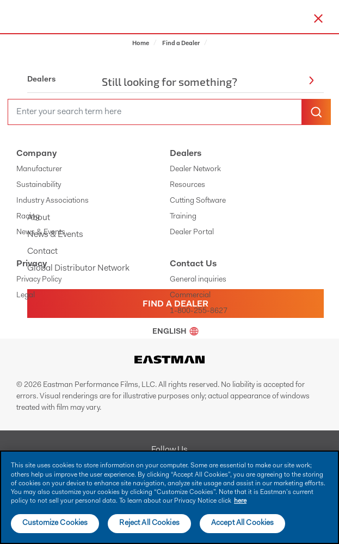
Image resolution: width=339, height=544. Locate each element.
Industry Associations (52, 201)
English (175, 332)
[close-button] (318, 18)
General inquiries (198, 280)
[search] (155, 112)
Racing (28, 217)
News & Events (40, 232)
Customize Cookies (55, 523)
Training (183, 217)
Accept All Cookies (242, 523)
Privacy (31, 264)
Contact (42, 251)
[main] (169, 497)
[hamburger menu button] (337, 17)
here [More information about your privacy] (240, 501)
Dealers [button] (170, 80)
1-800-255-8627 (198, 311)
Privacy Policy (38, 280)
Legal (25, 295)
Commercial (190, 295)
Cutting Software (198, 201)
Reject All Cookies (149, 523)
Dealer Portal (192, 232)
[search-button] (316, 112)
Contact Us (193, 264)
